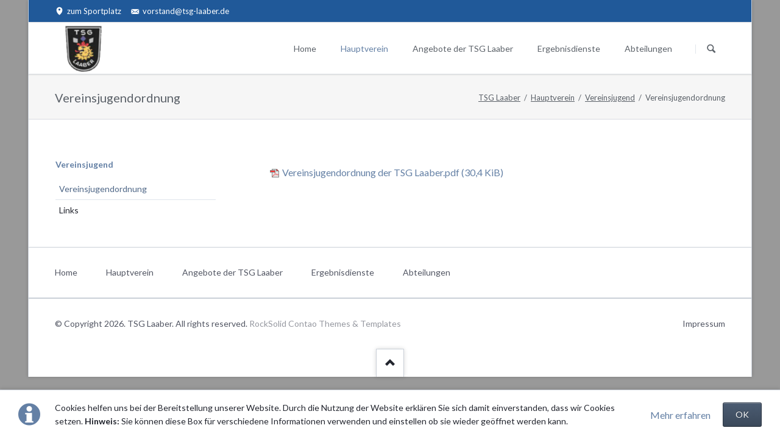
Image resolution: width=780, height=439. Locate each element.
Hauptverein (364, 48)
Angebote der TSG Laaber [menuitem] (232, 272)
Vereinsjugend (610, 97)
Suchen (711, 49)
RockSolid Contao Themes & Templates (325, 323)
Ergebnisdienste (568, 48)
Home (305, 48)
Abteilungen (648, 48)
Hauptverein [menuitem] (130, 272)
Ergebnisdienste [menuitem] (342, 272)
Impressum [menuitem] (703, 323)
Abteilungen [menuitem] (426, 272)
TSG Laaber (499, 97)
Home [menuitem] (66, 272)
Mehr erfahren (680, 415)
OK (742, 414)
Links (69, 210)
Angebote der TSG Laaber (463, 48)
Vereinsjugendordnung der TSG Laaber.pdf (392, 172)
